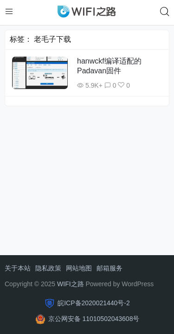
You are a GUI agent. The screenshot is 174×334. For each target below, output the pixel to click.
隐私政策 (48, 268)
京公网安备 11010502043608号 (94, 318)
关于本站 (18, 268)
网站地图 (79, 268)
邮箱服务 (109, 268)
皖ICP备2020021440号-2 (94, 303)
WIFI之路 (70, 284)
